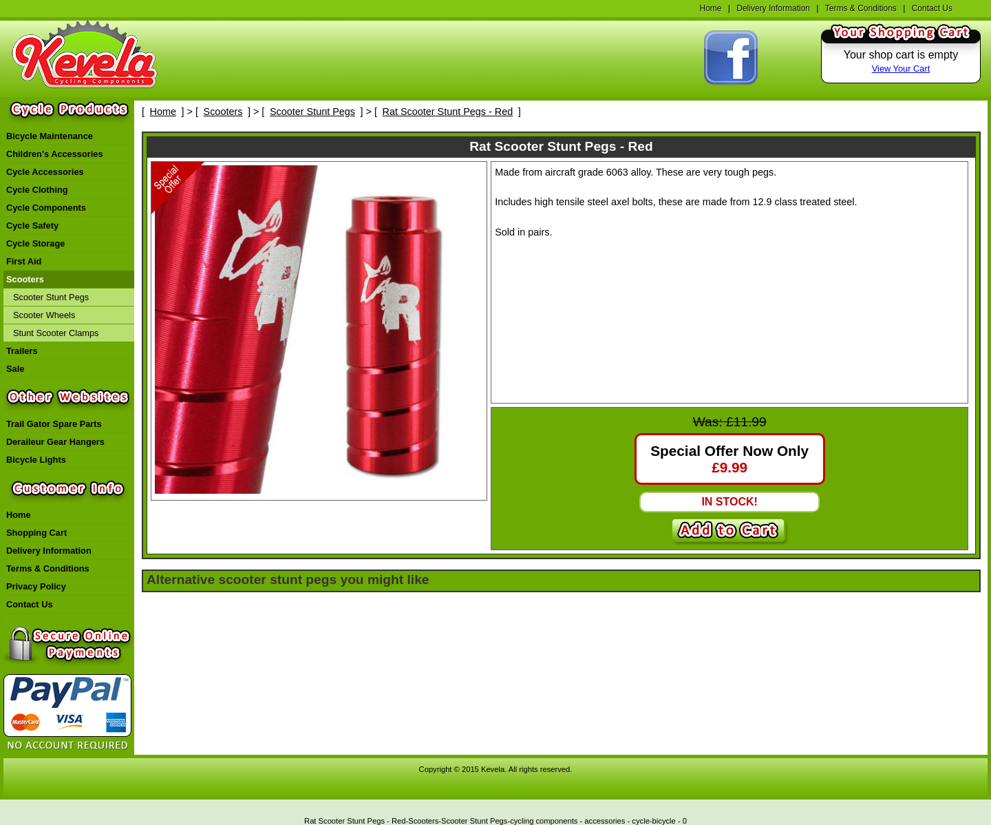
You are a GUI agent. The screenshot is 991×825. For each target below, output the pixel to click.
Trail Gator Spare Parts (54, 424)
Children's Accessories (54, 154)
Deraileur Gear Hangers (55, 442)
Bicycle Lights (36, 460)
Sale (15, 369)
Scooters (25, 279)
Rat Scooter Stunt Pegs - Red (448, 111)
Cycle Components (46, 207)
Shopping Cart (36, 533)
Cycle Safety (32, 225)
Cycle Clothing (37, 190)
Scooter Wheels (44, 315)
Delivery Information (773, 8)
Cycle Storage (35, 243)
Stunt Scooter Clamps (55, 333)
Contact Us (932, 8)
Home (710, 8)
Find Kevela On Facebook (731, 58)
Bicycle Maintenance (49, 136)
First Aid (23, 261)
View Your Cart (901, 68)
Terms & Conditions (861, 8)
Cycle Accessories (45, 172)
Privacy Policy (36, 586)
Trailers (22, 351)
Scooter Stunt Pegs (51, 297)
